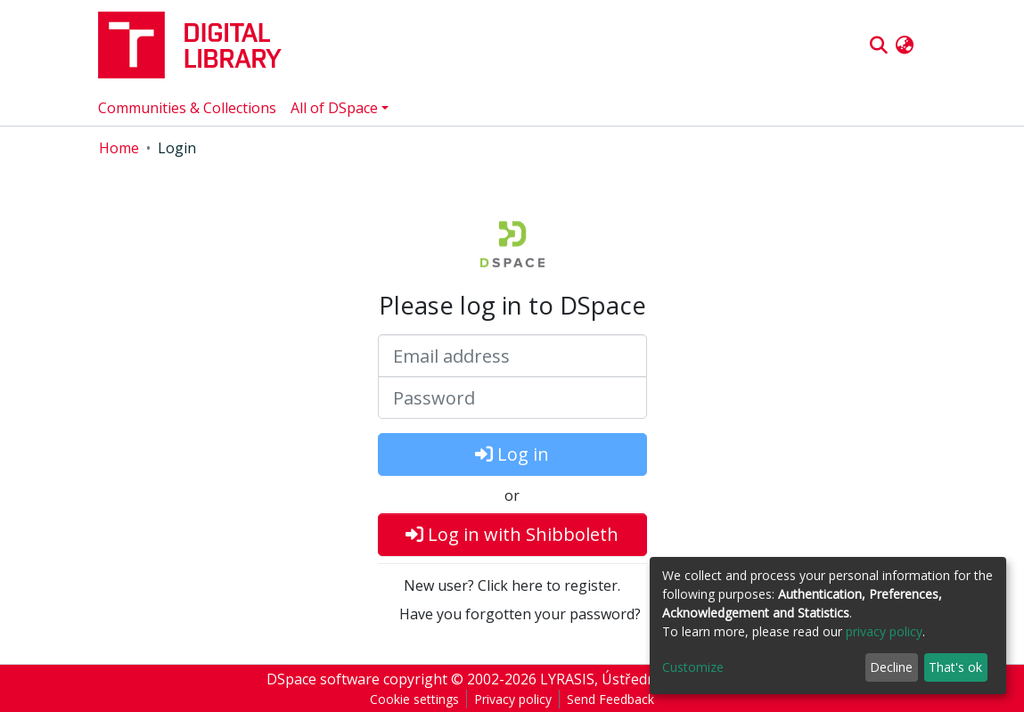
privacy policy (884, 631)
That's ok (955, 667)
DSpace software (323, 679)
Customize (693, 667)
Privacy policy (513, 699)
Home (119, 148)
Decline (891, 667)
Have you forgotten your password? (520, 614)
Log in (512, 454)
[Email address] (512, 355)
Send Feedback (610, 699)
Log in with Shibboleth (512, 534)
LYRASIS (567, 679)
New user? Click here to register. (512, 585)
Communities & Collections (187, 108)
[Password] (512, 397)
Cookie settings (414, 699)
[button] (905, 45)
